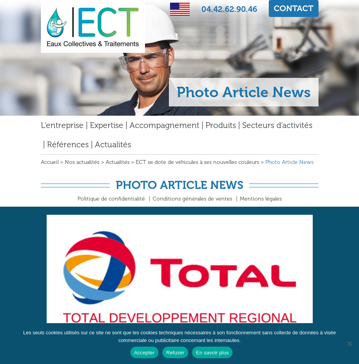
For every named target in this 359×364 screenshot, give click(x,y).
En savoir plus (212, 353)
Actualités (113, 144)
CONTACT (293, 8)
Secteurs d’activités (277, 125)
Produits (221, 125)
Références (68, 144)
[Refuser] (349, 343)
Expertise (106, 125)
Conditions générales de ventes (192, 198)
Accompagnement (164, 125)
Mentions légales (261, 198)
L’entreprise (62, 125)
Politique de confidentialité (111, 198)
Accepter (144, 353)
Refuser (175, 353)
